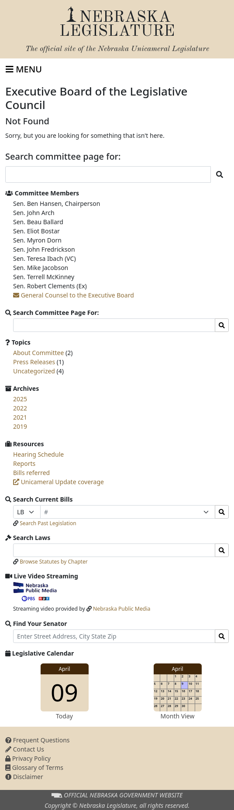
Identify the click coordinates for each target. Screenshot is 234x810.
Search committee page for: (63, 156)
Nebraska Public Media (121, 608)
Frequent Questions (37, 740)
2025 (20, 399)
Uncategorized (34, 371)
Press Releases (34, 362)
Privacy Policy (28, 758)
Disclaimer (24, 776)
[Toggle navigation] (24, 69)
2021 (20, 417)
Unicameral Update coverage (58, 482)
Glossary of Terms (34, 767)
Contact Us (24, 749)
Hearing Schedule (38, 454)
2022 (20, 408)
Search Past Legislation (48, 523)
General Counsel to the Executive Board (73, 295)
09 (64, 692)
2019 (20, 426)
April (64, 669)
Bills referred (31, 472)
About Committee (38, 353)
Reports (24, 463)
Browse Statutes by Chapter (54, 561)
